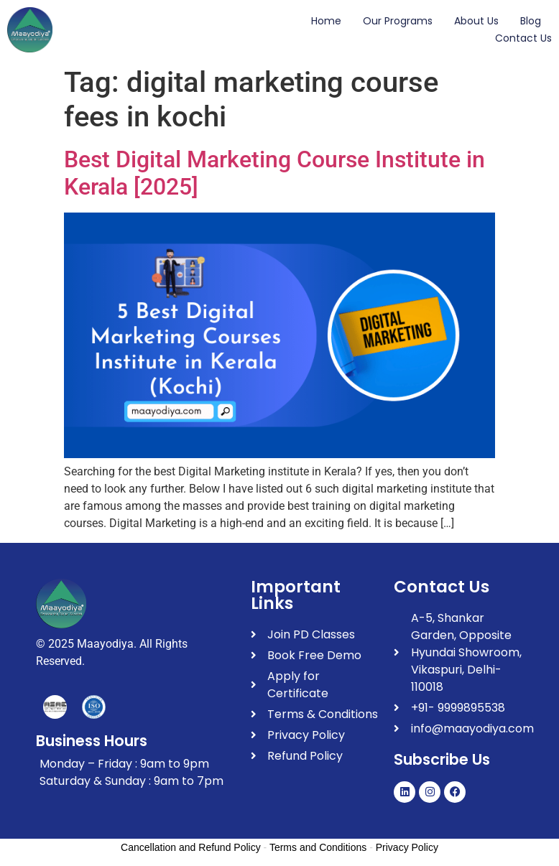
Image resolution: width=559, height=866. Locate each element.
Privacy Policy (407, 847)
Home (326, 21)
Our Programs (398, 21)
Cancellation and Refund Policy (191, 847)
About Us (476, 21)
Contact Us (523, 38)
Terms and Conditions (317, 847)
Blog (530, 21)
